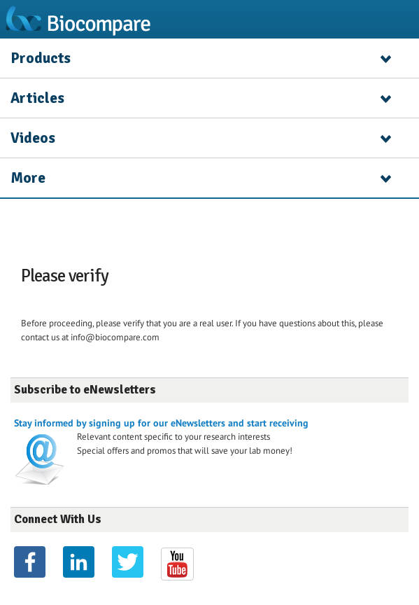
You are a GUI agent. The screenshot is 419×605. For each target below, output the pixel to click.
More (27, 178)
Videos (32, 138)
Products (40, 58)
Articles (37, 98)
